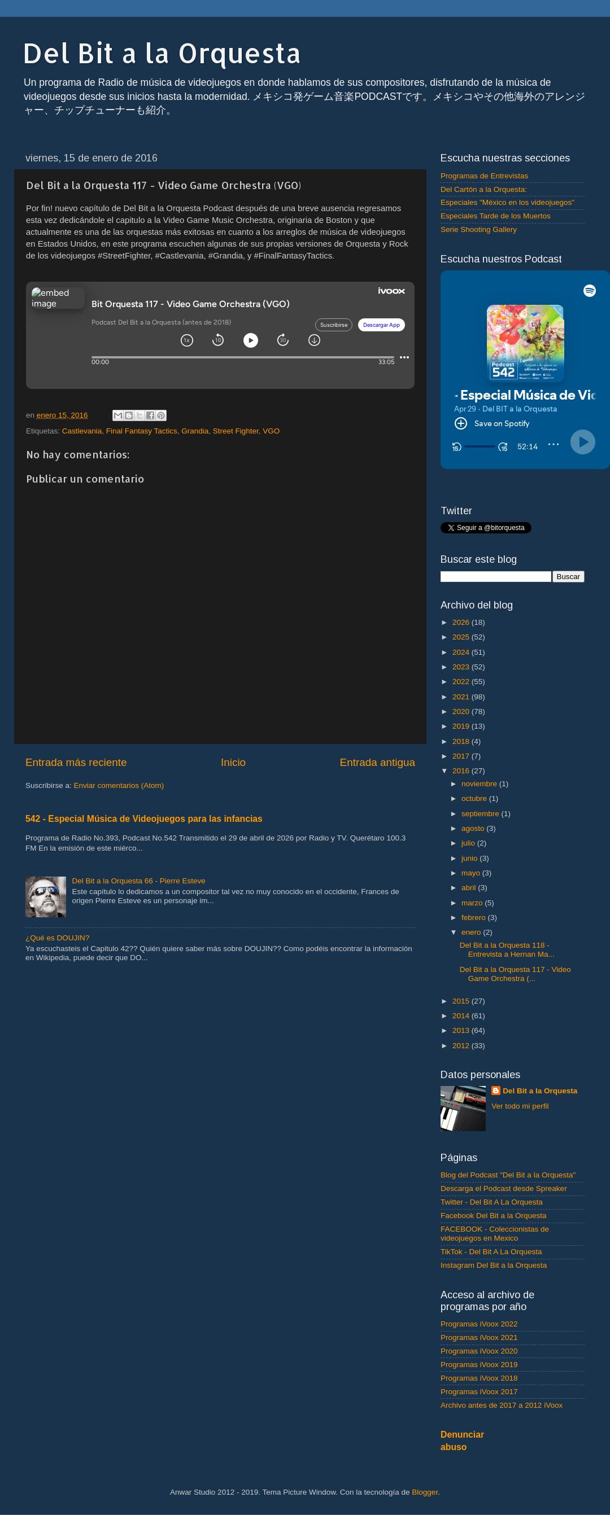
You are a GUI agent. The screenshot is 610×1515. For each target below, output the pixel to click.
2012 (462, 1045)
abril (469, 887)
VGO (271, 431)
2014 (462, 1016)
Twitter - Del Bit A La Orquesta (492, 1202)
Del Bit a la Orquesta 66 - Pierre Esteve (138, 881)
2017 (462, 756)
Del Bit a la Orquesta (162, 52)
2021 (462, 697)
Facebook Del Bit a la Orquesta (494, 1215)
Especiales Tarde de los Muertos (496, 216)
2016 (462, 771)
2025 (462, 637)
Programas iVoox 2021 (479, 1337)
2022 (462, 681)
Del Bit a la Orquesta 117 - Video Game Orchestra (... (515, 974)
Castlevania (82, 431)
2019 (462, 726)
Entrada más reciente (76, 762)
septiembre (481, 813)
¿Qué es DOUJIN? (57, 938)
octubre (475, 798)
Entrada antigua (377, 762)
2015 (462, 1001)
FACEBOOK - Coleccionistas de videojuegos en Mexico (495, 1233)
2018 (462, 741)
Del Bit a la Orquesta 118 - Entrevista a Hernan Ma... (507, 949)
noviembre (480, 784)
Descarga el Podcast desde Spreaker (504, 1188)
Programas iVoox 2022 (479, 1324)
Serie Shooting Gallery (479, 229)
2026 (462, 622)
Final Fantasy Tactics (141, 431)
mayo (471, 873)
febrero (474, 917)
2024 (462, 652)
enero (472, 932)
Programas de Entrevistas (484, 176)
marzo (473, 903)
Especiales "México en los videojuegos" (507, 202)
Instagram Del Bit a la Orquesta (494, 1265)
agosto (473, 828)
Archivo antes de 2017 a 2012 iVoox (502, 1405)
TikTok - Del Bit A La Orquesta (491, 1251)
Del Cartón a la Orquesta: (484, 189)
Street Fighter (236, 431)
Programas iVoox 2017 (479, 1391)
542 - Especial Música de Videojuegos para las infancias (144, 819)
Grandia (194, 431)
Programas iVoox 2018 (479, 1378)
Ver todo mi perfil (519, 1106)
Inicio (233, 762)
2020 (462, 711)
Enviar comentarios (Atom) (119, 785)
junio (470, 858)
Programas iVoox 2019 (479, 1364)
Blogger (425, 1492)
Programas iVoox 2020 (479, 1351)
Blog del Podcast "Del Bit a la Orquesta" (508, 1175)
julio (469, 843)
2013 (462, 1030)
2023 (462, 667)
